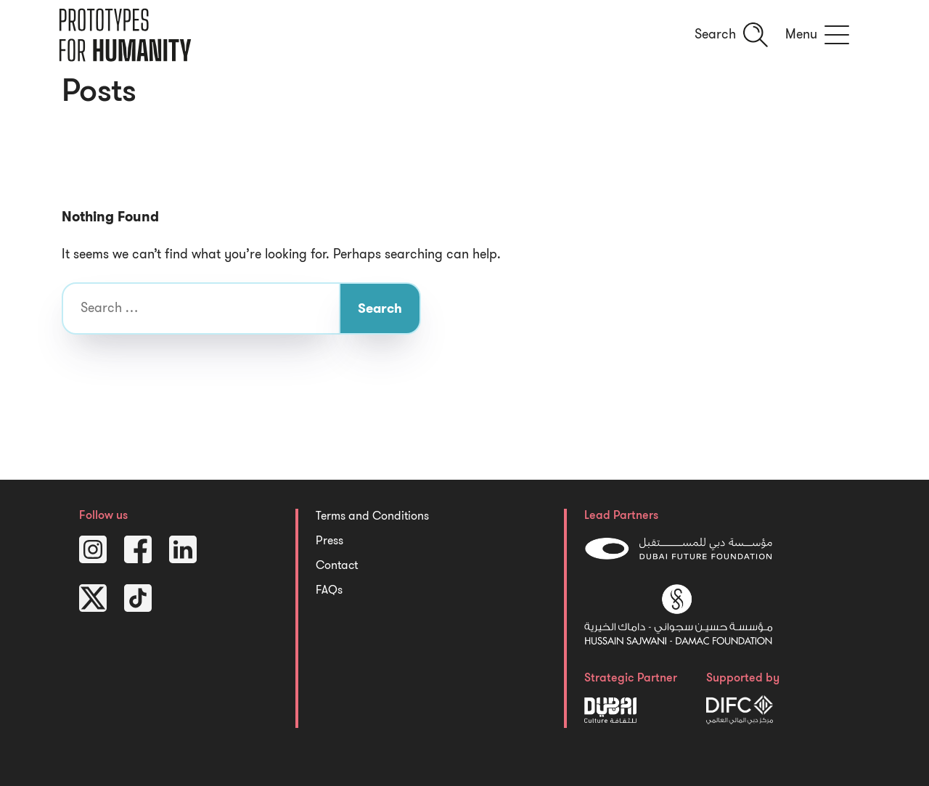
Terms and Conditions (372, 516)
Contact (337, 565)
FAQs (329, 590)
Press (329, 541)
